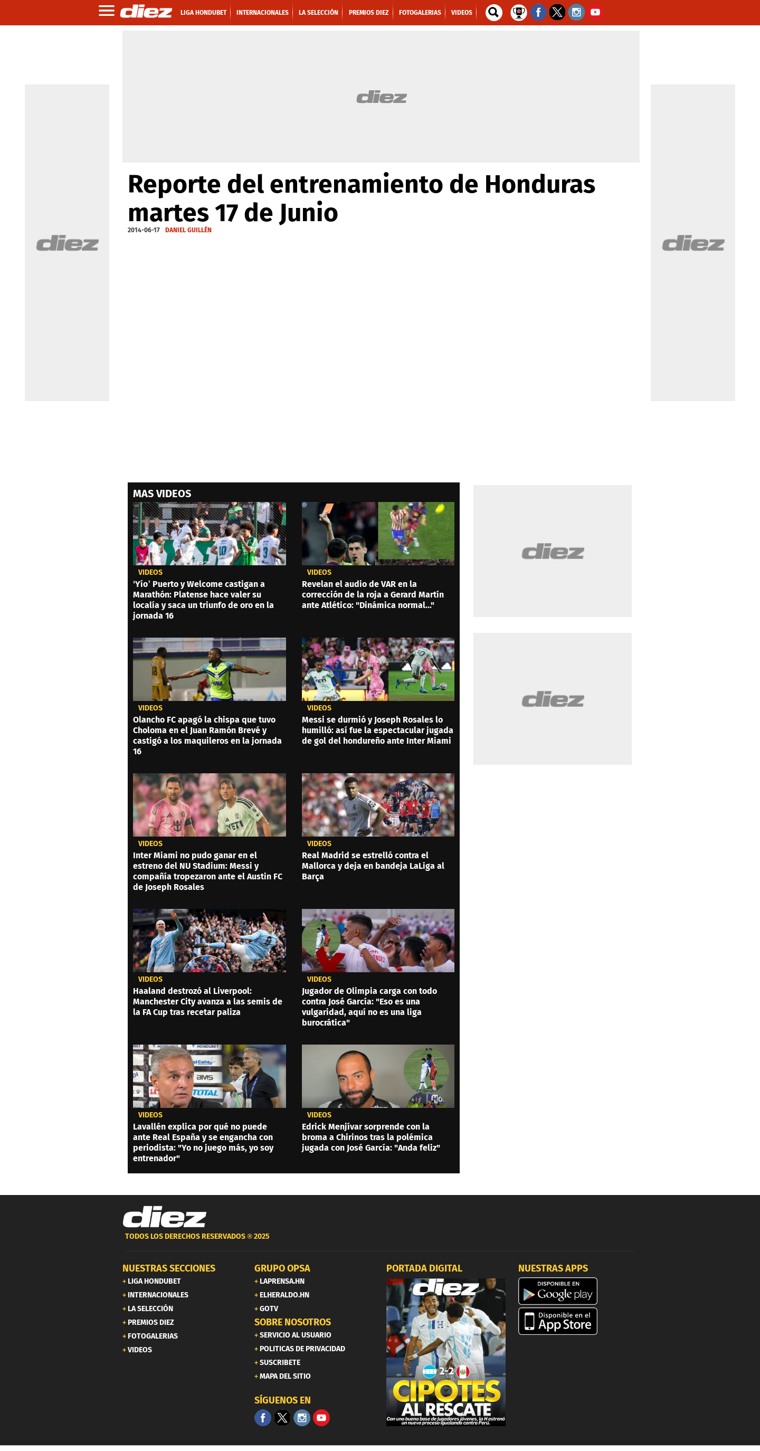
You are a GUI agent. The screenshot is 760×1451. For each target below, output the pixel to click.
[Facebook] (262, 1418)
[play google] (578, 1291)
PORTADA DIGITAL (424, 1268)
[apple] (578, 1321)
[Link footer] (164, 1217)
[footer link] (380, 1242)
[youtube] (321, 1418)
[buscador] (494, 12)
